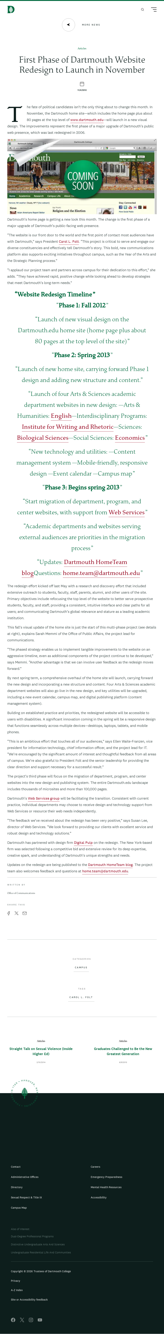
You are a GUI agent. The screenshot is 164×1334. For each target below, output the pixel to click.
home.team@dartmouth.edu (101, 573)
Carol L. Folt (69, 241)
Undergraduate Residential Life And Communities (41, 1252)
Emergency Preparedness (106, 1177)
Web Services (127, 513)
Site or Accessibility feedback (29, 1299)
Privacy (15, 1280)
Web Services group (44, 798)
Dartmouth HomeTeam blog (110, 864)
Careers (95, 1166)
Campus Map (19, 1207)
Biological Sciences (43, 438)
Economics (130, 438)
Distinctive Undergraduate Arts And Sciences (38, 1244)
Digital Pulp (83, 842)
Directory (17, 1187)
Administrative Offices (24, 1177)
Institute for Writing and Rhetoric (68, 427)
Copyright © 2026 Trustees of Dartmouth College (41, 1271)
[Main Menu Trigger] (152, 10)
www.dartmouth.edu (87, 119)
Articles (82, 48)
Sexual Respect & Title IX (26, 1197)
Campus (81, 967)
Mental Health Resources (106, 1187)
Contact (16, 1166)
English (61, 416)
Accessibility (99, 1197)
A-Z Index (17, 1290)
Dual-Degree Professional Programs (32, 1236)
